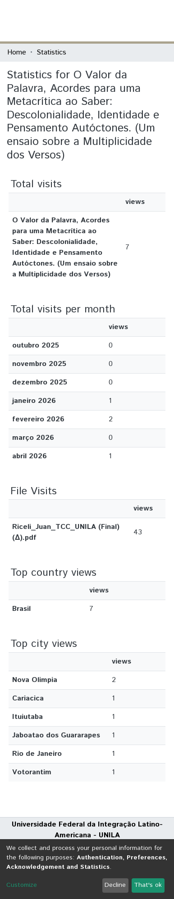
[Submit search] (101, 20)
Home (16, 52)
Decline (115, 885)
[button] (114, 20)
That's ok (148, 885)
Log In (133, 20)
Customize (21, 885)
